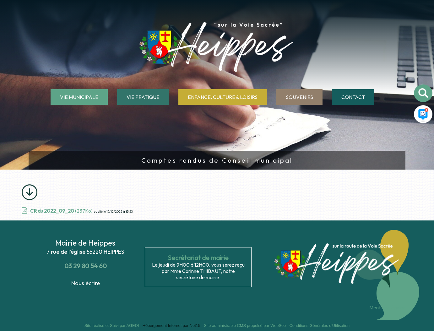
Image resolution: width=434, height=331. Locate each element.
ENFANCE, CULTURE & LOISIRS (223, 97)
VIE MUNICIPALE (79, 97)
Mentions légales (387, 307)
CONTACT (353, 97)
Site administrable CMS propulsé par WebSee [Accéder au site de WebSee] (245, 325)
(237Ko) (62, 216)
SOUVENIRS (299, 97)
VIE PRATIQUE (143, 97)
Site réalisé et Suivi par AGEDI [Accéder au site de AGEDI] (111, 325)
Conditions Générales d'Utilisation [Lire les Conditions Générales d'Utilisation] (320, 325)
